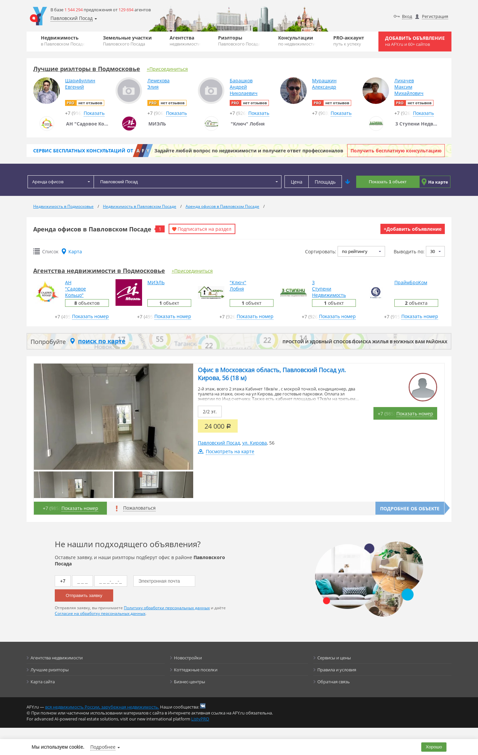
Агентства (185, 41)
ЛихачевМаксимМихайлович (409, 86)
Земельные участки (127, 41)
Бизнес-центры (189, 682)
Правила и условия (336, 670)
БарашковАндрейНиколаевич (244, 86)
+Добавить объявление (412, 229)
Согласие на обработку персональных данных (100, 613)
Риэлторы (239, 41)
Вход (407, 16)
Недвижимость (63, 41)
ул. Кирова (254, 443)
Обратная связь (333, 682)
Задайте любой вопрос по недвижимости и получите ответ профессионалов (248, 150)
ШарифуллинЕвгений (80, 83)
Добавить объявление (415, 41)
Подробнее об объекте (409, 508)
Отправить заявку (84, 595)
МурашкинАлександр (324, 83)
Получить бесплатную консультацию (396, 150)
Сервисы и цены (334, 658)
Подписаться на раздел (204, 229)
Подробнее (103, 747)
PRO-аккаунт (348, 41)
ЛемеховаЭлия (158, 83)
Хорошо (434, 746)
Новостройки (188, 658)
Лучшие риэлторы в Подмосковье (86, 69)
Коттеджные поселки (195, 670)
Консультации (296, 41)
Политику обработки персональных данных (167, 608)
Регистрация (435, 16)
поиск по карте (101, 341)
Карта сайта (43, 682)
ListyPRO (200, 719)
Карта (75, 251)
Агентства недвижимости (57, 658)
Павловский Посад (219, 443)
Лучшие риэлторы (50, 670)
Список (50, 251)
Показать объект (388, 181)
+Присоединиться (167, 69)
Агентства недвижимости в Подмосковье (99, 271)
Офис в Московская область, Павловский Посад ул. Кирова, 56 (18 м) (272, 374)
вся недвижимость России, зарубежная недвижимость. (102, 707)
